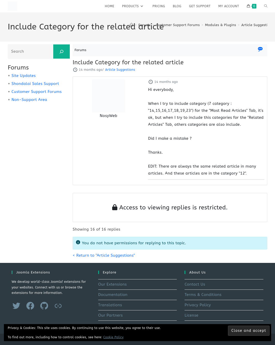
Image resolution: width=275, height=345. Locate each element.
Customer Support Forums (36, 91)
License (191, 315)
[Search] (61, 51)
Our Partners (110, 315)
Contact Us (195, 284)
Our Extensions (112, 284)
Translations (110, 305)
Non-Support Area (29, 99)
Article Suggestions (257, 25)
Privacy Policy (198, 305)
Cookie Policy (113, 337)
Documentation (113, 294)
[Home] (131, 25)
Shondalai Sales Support (35, 83)
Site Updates (23, 75)
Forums (81, 50)
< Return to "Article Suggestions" (104, 255)
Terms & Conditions (203, 294)
